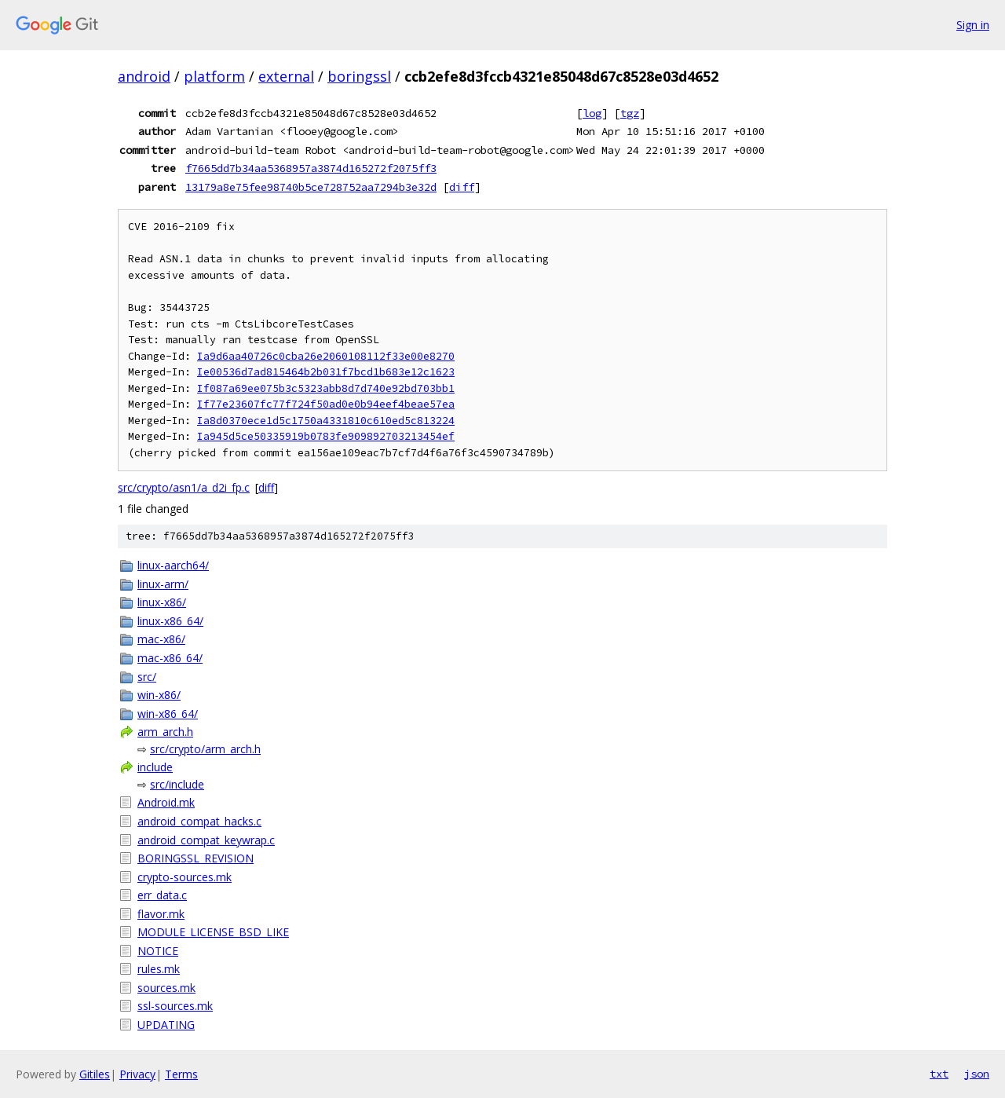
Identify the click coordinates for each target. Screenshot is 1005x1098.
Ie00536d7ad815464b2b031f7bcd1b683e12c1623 (326, 372)
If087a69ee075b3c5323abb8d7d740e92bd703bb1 (326, 388)
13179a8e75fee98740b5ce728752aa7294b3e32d (311, 187)
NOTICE (157, 950)
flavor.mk (161, 913)
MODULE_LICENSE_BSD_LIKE (213, 931)
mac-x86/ (161, 638)
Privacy (137, 1074)
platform (214, 76)
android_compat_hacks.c (199, 821)
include (155, 766)
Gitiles (94, 1074)
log (592, 113)
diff (461, 187)
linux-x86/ (161, 602)
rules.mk (158, 968)
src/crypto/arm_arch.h (205, 748)
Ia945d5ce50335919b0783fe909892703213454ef (326, 436)
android (144, 76)
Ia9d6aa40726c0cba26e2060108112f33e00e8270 (326, 356)
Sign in (972, 24)
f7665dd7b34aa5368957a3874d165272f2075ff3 (311, 168)
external (286, 76)
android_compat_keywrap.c (206, 840)
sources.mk (166, 987)
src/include (177, 784)
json (976, 1074)
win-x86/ (159, 694)
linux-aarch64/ (173, 565)
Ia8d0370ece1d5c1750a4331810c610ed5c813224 (326, 420)
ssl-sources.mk (175, 1005)
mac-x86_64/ (170, 657)
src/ (146, 676)
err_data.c (162, 895)
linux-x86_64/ (170, 620)
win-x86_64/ (167, 713)
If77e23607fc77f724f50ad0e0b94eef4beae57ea (326, 404)
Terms (181, 1074)
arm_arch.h (165, 731)
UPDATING (166, 1024)
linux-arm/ (162, 583)
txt (939, 1074)
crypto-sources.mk (184, 876)
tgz (629, 113)
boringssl (359, 76)
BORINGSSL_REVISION (195, 858)
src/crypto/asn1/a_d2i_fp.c (184, 487)
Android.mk (166, 802)
